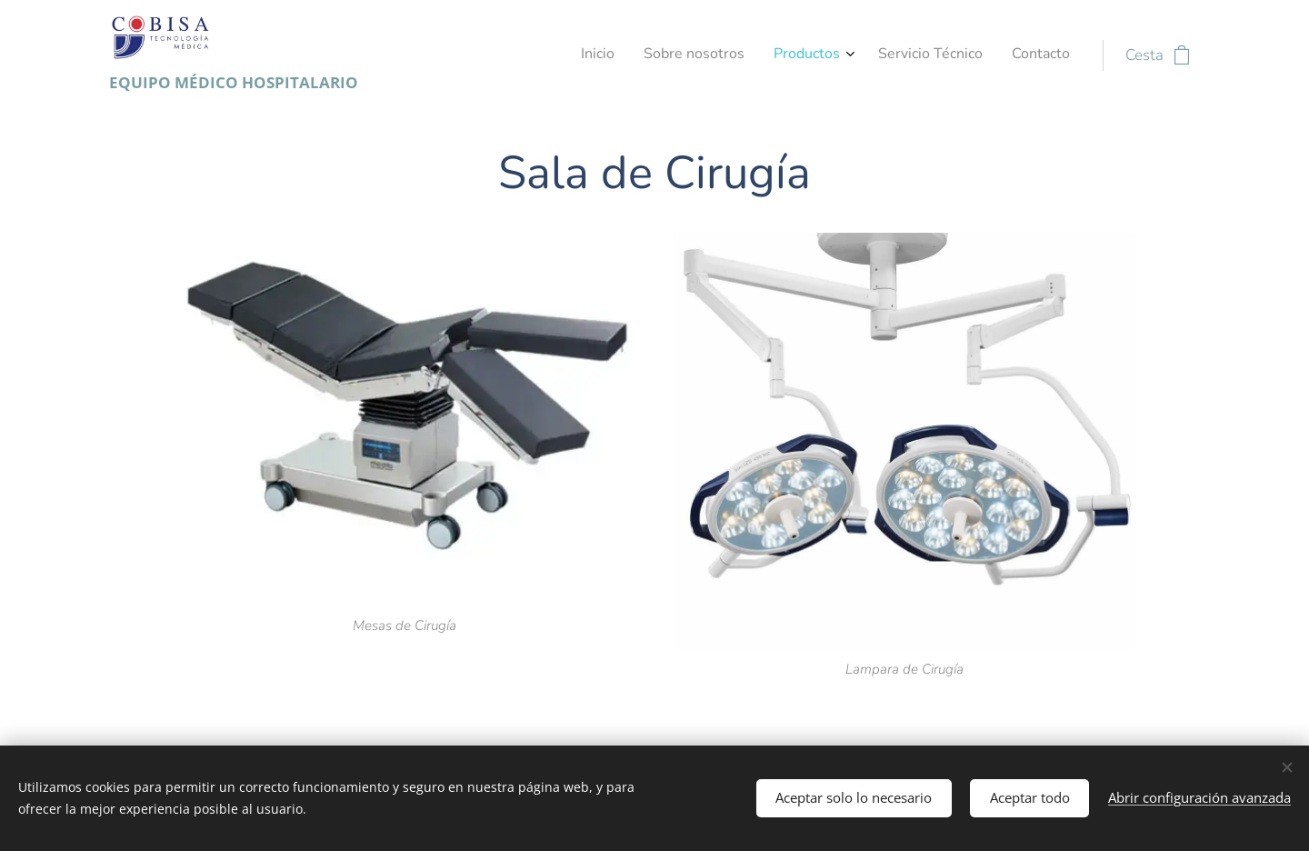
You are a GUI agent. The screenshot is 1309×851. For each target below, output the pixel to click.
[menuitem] (948, 55)
